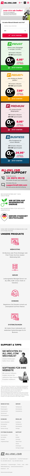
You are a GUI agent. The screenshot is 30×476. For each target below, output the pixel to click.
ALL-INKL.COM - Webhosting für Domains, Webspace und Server (8, 3)
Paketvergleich (4, 409)
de (21, 2)
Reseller (19, 419)
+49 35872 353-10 (15, 178)
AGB (27, 464)
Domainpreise (19, 409)
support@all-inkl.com (16, 185)
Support (19, 432)
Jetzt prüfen (16, 35)
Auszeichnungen (12, 464)
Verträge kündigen (20, 448)
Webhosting (5, 404)
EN (8, 468)
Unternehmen (4, 464)
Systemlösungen (7, 432)
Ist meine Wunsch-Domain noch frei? (13, 22)
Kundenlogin (25, 3)
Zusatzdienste (19, 411)
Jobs (23, 464)
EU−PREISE (20, 94)
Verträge (18, 428)
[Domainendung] (15, 31)
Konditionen (18, 422)
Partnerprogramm (5, 415)
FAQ (17, 435)
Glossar (17, 443)
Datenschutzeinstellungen (6, 472)
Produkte (3, 439)
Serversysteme (4, 435)
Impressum (3, 468)
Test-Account (4, 413)
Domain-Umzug (4, 428)
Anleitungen (18, 445)
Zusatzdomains (4, 411)
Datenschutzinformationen (17, 466)
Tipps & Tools (19, 441)
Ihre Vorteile (3, 426)
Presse (18, 464)
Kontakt (17, 437)
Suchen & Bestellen (5, 422)
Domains (4, 419)
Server (18, 404)
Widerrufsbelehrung (5, 466)
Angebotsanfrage (5, 441)
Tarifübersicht (4, 407)
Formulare (18, 439)
